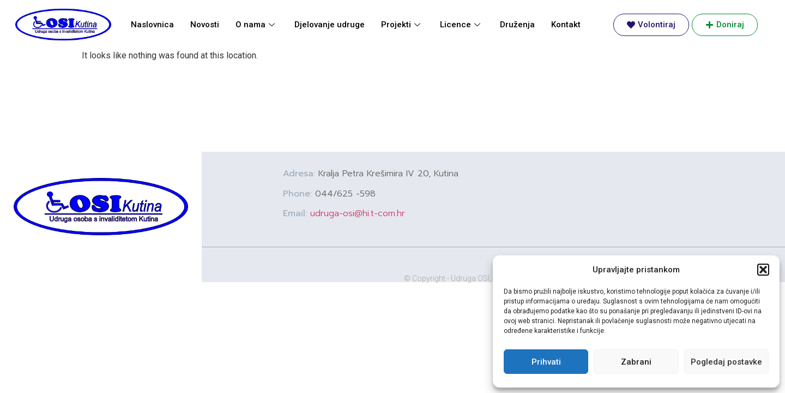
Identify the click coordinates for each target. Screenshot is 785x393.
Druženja (517, 24)
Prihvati (546, 362)
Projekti (400, 24)
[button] (763, 269)
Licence (460, 24)
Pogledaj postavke (726, 362)
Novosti (204, 24)
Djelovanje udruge (329, 24)
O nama (255, 24)
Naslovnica (152, 24)
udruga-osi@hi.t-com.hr (357, 213)
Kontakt (566, 24)
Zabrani (636, 362)
